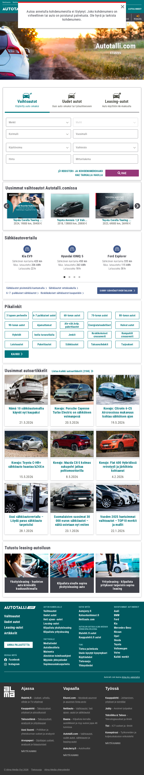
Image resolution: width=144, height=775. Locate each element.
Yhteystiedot (86, 665)
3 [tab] (74, 277)
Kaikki (16, 354)
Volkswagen (120, 648)
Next (137, 206)
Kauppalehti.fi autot (90, 637)
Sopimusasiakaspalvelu (56, 664)
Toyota (117, 644)
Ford (116, 619)
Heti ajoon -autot (53, 619)
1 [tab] (64, 277)
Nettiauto (6, 2)
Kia (116, 623)
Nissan (117, 631)
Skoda (117, 640)
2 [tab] (69, 277)
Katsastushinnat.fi (89, 615)
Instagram (14, 664)
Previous (6, 206)
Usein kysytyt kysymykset (93, 653)
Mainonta (48, 651)
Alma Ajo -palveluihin (131, 677)
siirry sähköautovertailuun (117, 290)
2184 (86, 371)
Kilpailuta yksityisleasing (57, 627)
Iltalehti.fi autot (87, 633)
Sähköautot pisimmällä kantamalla (26, 288)
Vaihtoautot (12, 616)
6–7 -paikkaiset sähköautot (22, 293)
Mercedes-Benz (122, 627)
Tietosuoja (85, 661)
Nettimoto (17, 2)
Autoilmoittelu (51, 647)
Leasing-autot (13, 627)
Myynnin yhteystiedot (55, 660)
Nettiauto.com (87, 619)
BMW (117, 615)
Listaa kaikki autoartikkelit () (72, 371)
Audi (116, 611)
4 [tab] (79, 277)
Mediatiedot (50, 643)
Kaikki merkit (121, 656)
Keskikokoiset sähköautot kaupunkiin (62, 293)
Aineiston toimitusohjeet (57, 655)
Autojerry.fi (85, 611)
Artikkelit (10, 633)
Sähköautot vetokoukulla (63, 288)
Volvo (117, 652)
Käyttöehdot (85, 657)
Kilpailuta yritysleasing (56, 631)
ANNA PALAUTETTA (18, 644)
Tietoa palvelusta (88, 648)
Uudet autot (12, 622)
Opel (116, 636)
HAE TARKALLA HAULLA (89, 175)
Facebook (14, 659)
